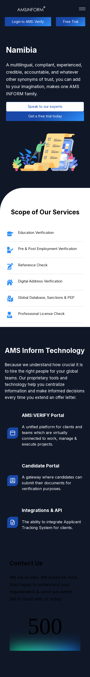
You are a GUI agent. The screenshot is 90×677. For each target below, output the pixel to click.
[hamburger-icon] (82, 8)
